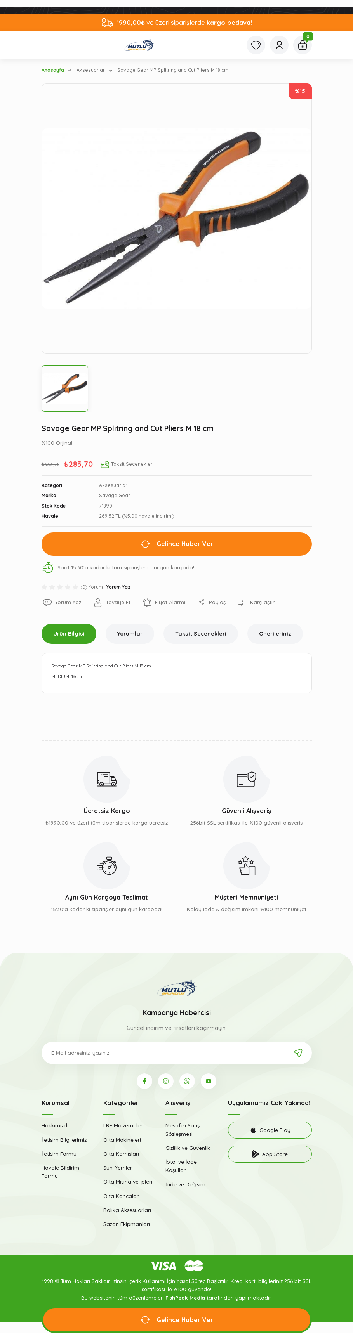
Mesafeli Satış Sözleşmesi (182, 1129)
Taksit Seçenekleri (200, 633)
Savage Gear (114, 495)
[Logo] (139, 45)
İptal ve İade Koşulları (181, 1166)
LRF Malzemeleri (123, 1125)
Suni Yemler (117, 1168)
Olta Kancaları (121, 1196)
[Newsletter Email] (177, 1053)
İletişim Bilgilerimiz (64, 1140)
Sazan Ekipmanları (126, 1224)
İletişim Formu (59, 1154)
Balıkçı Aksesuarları (127, 1210)
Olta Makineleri (122, 1140)
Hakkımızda (56, 1125)
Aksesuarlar (113, 485)
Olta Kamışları (121, 1154)
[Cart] (302, 45)
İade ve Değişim (185, 1184)
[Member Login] (279, 45)
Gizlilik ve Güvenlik (187, 1148)
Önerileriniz (275, 633)
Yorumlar (130, 633)
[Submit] (298, 1053)
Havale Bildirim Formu (60, 1172)
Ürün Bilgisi (69, 633)
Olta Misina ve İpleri (127, 1182)
